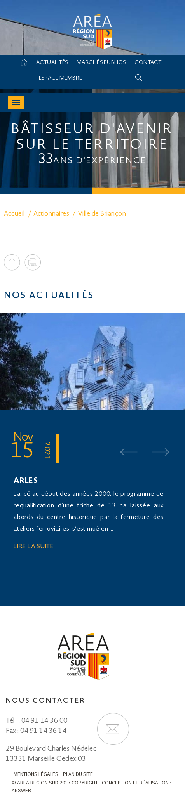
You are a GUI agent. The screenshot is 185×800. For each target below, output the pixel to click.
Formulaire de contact (113, 729)
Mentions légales (36, 773)
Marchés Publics (101, 63)
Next (160, 452)
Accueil (27, 63)
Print (32, 262)
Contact (148, 63)
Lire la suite (34, 546)
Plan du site (78, 773)
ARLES (26, 481)
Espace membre (60, 78)
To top (12, 262)
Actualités (52, 63)
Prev (129, 452)
